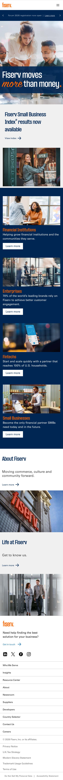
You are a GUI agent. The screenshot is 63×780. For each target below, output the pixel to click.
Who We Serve (10, 665)
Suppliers (8, 702)
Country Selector (11, 716)
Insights (7, 672)
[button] (3, 16)
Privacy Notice (10, 746)
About (6, 687)
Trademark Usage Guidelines (18, 763)
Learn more (13, 246)
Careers (7, 731)
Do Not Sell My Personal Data (18, 776)
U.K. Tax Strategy (11, 752)
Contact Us (8, 724)
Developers (9, 709)
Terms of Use (9, 769)
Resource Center (11, 680)
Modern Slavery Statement (17, 757)
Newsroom (8, 694)
